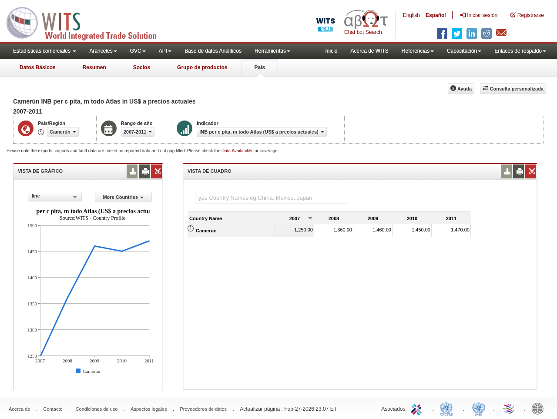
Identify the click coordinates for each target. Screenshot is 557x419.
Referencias (418, 51)
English (411, 15)
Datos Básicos (38, 67)
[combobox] (55, 196)
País (259, 67)
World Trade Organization (509, 408)
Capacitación (464, 51)
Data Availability (237, 150)
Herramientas (272, 51)
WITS (87, 22)
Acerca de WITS (369, 51)
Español (436, 15)
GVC (138, 51)
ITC (417, 408)
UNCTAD (448, 408)
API (165, 51)
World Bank (539, 408)
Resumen (94, 67)
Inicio (331, 51)
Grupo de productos (202, 67)
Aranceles (103, 51)
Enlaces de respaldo (520, 51)
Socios (141, 67)
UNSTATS (478, 408)
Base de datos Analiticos (213, 51)
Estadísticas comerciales (44, 51)
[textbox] (271, 198)
